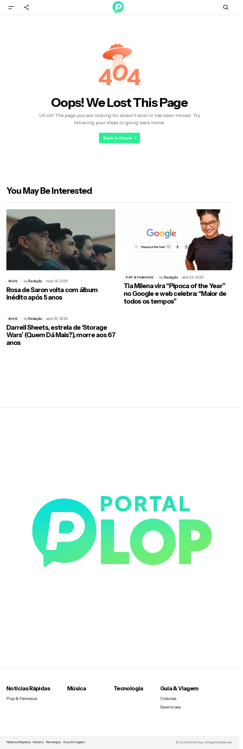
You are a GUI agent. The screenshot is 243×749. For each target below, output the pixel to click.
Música (76, 688)
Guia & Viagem (179, 688)
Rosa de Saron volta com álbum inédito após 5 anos (52, 293)
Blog (13, 281)
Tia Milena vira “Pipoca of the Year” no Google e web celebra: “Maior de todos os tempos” (175, 293)
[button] (11, 7)
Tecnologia (128, 688)
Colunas (168, 698)
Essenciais (170, 707)
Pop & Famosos (139, 277)
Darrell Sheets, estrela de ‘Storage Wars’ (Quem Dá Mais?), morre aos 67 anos (60, 335)
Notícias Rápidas (28, 688)
